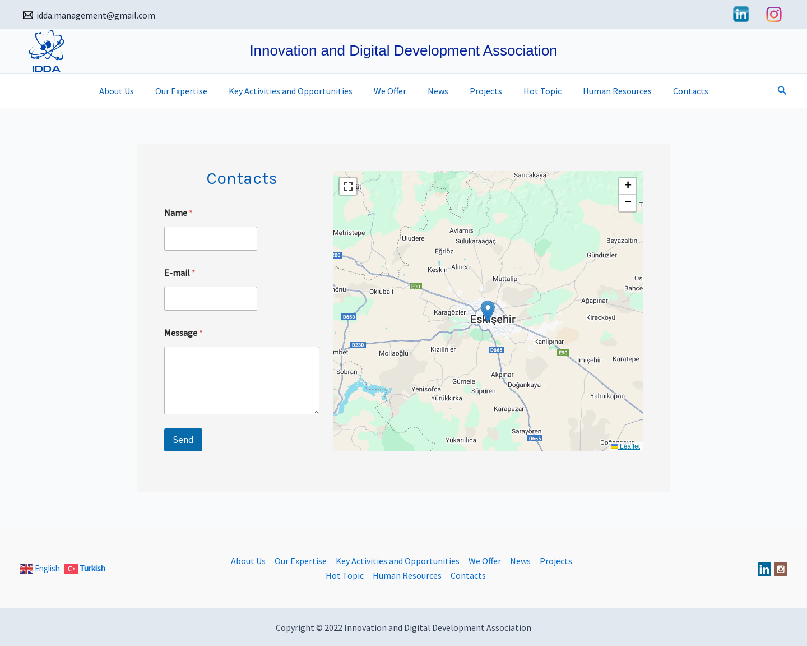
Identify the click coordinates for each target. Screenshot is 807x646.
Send (183, 439)
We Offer (393, 90)
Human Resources (607, 90)
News (438, 90)
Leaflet (625, 446)
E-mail (180, 272)
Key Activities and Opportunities (297, 90)
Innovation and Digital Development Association (403, 50)
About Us (130, 90)
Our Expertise (191, 90)
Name (178, 212)
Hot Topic (536, 90)
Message (183, 332)
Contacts (677, 90)
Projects (482, 90)
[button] (782, 91)
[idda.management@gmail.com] (89, 15)
